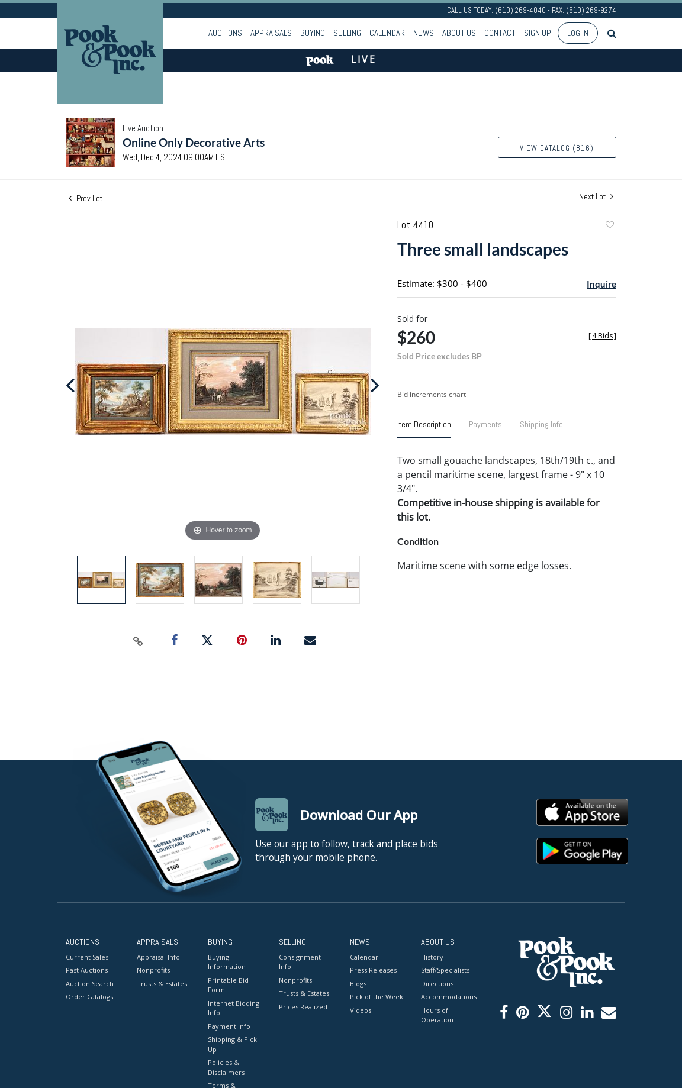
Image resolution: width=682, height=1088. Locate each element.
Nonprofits (153, 970)
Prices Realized (303, 1006)
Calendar (387, 32)
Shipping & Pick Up (232, 1044)
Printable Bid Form (228, 985)
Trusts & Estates (162, 983)
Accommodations (447, 996)
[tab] (424, 428)
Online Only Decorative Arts (194, 142)
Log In (577, 33)
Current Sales (87, 957)
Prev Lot (85, 198)
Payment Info (229, 1026)
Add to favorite (609, 226)
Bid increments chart (431, 394)
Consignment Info (300, 962)
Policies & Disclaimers (226, 1067)
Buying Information (227, 962)
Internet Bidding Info (233, 1008)
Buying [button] (312, 32)
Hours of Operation (437, 1015)
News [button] (423, 32)
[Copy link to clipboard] (138, 641)
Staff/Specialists (445, 970)
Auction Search (90, 983)
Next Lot (596, 197)
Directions (437, 983)
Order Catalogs (89, 996)
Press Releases (373, 970)
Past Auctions (87, 970)
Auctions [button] (225, 32)
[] (602, 336)
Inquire (601, 284)
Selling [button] (347, 32)
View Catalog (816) (557, 148)
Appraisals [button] (271, 32)
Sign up (537, 32)
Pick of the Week (376, 996)
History (432, 957)
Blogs (358, 983)
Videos (360, 1010)
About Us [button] (459, 32)
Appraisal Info (158, 957)
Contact (500, 32)
